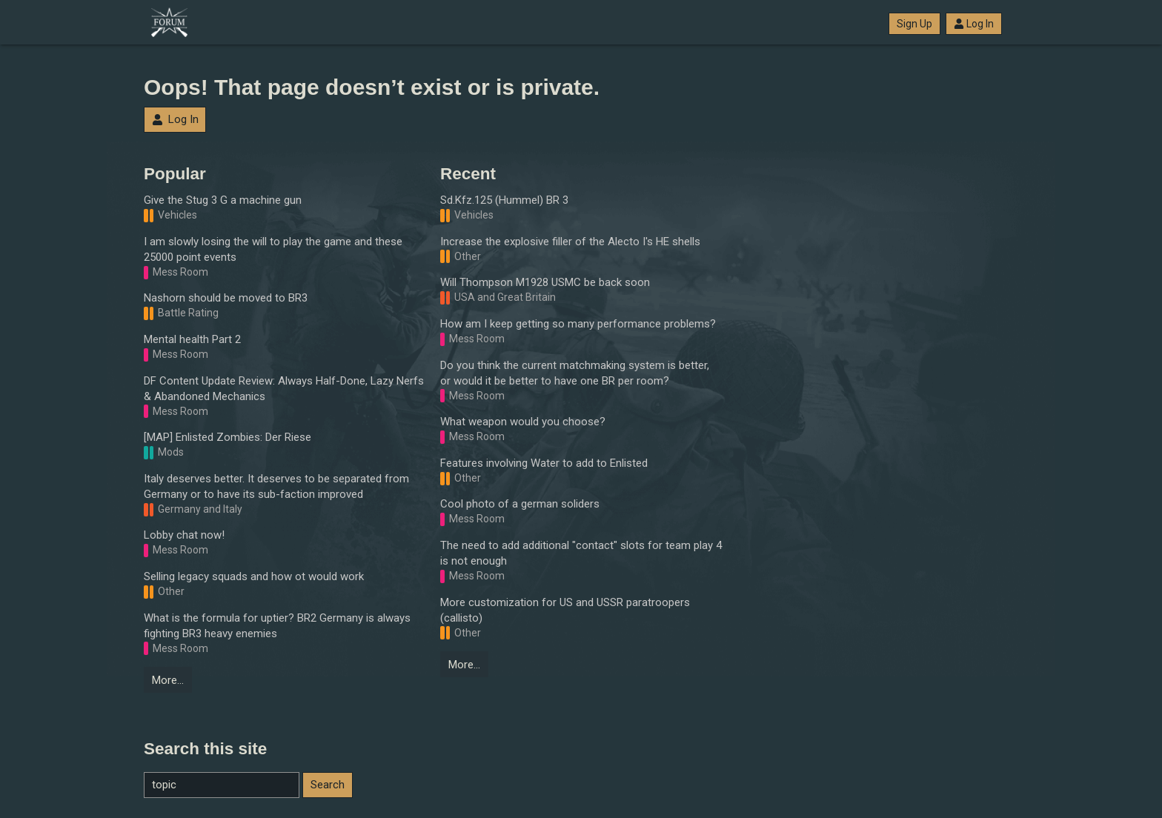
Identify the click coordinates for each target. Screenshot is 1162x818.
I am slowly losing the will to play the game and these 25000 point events (273, 249)
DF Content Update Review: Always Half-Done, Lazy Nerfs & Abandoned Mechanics (284, 388)
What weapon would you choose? (522, 421)
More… (168, 680)
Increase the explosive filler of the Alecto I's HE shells (570, 241)
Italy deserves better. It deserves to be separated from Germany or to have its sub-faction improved (276, 486)
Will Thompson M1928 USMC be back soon (545, 282)
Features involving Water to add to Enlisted (544, 463)
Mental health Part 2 (192, 339)
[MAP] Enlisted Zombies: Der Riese (227, 437)
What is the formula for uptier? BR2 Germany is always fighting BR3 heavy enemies (277, 625)
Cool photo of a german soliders (520, 504)
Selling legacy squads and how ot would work (254, 576)
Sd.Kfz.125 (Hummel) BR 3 (504, 200)
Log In (974, 24)
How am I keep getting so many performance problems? (578, 323)
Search (328, 784)
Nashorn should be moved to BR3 (226, 298)
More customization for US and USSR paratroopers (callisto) (565, 610)
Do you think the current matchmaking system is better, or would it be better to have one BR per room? (574, 373)
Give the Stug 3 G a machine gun (223, 200)
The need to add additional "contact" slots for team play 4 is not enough (581, 553)
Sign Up (914, 24)
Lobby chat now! (184, 535)
